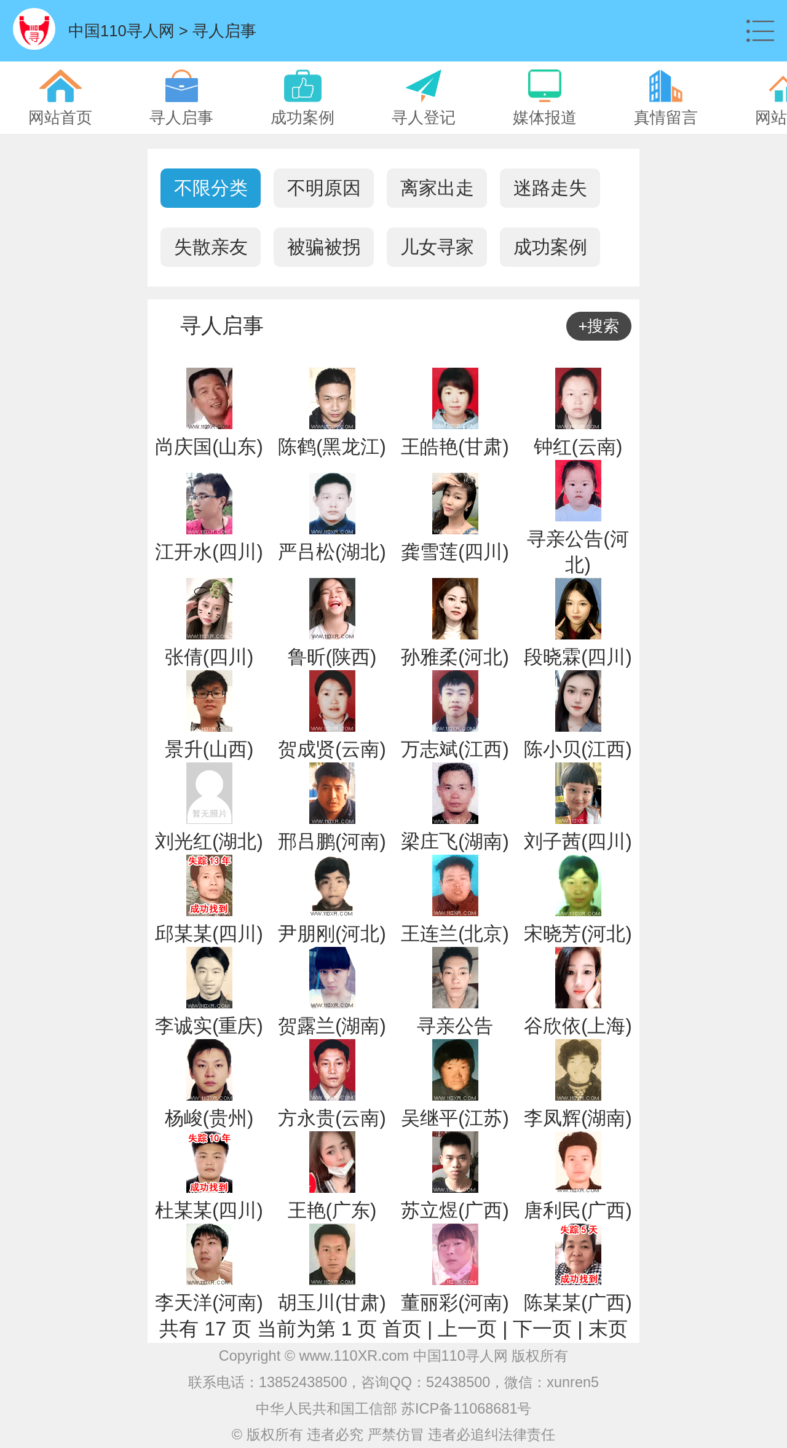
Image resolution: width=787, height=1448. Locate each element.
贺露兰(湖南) (332, 1026)
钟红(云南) (578, 446)
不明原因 (324, 188)
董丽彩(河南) (454, 1302)
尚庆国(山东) (209, 446)
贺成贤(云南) (332, 749)
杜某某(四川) (209, 1210)
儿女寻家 (437, 247)
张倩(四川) (209, 657)
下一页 (542, 1329)
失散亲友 (211, 247)
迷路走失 (550, 188)
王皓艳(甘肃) (454, 446)
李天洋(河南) (209, 1302)
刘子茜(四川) (577, 841)
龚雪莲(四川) (454, 552)
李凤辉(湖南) (577, 1118)
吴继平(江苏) (454, 1118)
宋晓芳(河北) (577, 933)
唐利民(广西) (577, 1210)
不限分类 (211, 188)
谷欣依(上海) (577, 1026)
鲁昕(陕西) (332, 657)
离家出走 (437, 188)
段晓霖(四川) (577, 657)
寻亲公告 (455, 1026)
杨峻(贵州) (209, 1118)
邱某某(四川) (209, 933)
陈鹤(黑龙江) (332, 446)
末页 (608, 1329)
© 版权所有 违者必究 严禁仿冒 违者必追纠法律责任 (393, 1434)
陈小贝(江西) (577, 749)
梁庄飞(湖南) (454, 841)
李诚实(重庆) (209, 1026)
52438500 (458, 1382)
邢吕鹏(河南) (332, 841)
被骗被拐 (324, 247)
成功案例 (550, 247)
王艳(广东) (332, 1210)
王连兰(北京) (454, 933)
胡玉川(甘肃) (332, 1302)
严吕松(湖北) (332, 552)
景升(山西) (209, 749)
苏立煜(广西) (454, 1210)
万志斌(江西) (454, 749)
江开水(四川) (209, 552)
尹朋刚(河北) (332, 933)
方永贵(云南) (332, 1118)
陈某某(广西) (577, 1302)
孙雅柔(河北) (454, 657)
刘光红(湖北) (209, 841)
